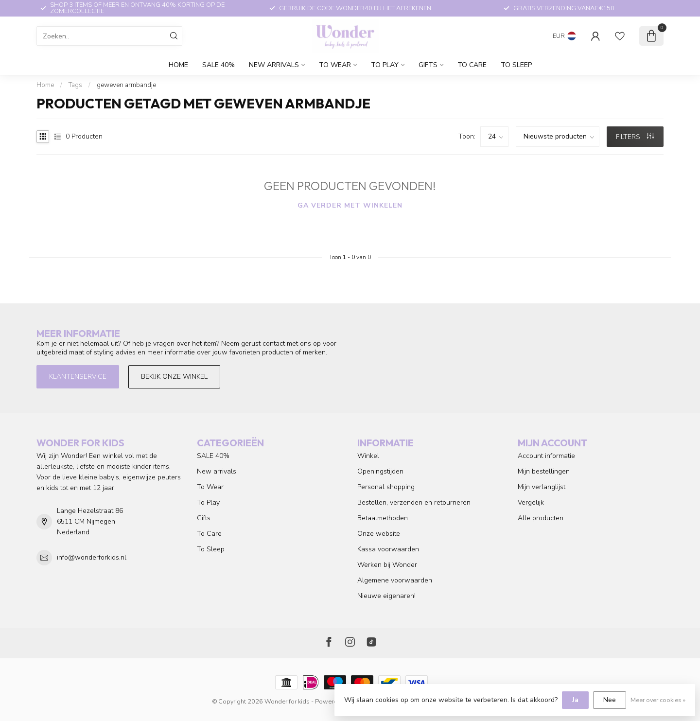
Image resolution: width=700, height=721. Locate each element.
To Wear (335, 65)
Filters (635, 136)
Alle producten (540, 518)
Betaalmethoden (382, 518)
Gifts (428, 65)
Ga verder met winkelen (350, 205)
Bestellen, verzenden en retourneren (414, 502)
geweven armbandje (126, 85)
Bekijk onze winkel (174, 376)
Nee (609, 699)
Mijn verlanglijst (541, 487)
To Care (472, 65)
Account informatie (546, 455)
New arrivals (274, 65)
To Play (385, 65)
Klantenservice (77, 376)
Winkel (368, 455)
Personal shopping (386, 487)
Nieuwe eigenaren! (386, 595)
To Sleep (516, 65)
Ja (575, 699)
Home (178, 65)
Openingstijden (380, 471)
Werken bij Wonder (387, 564)
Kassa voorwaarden (388, 549)
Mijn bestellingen (544, 471)
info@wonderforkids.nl (91, 557)
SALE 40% (218, 65)
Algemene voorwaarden (394, 580)
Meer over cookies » (657, 700)
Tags (75, 85)
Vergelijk (531, 502)
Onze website (378, 533)
